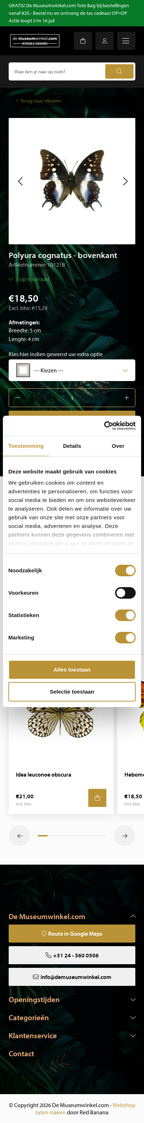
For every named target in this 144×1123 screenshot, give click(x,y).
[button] (20, 181)
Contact (21, 1053)
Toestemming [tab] (26, 446)
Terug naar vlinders (41, 100)
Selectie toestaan (72, 692)
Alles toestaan (72, 670)
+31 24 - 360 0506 (76, 955)
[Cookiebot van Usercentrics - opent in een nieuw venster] (104, 426)
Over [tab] (118, 446)
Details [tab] (72, 446)
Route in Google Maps (75, 933)
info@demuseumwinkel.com (76, 976)
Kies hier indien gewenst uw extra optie (56, 354)
